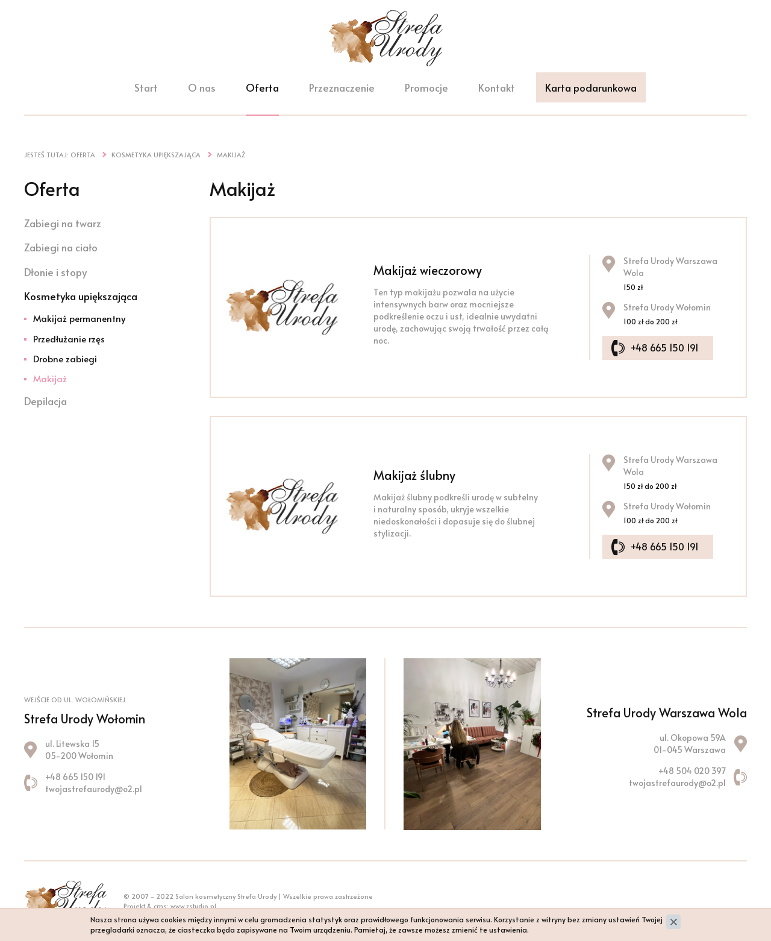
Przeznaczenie (342, 89)
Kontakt (496, 89)
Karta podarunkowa (591, 89)
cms (160, 905)
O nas (202, 89)
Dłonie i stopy (55, 272)
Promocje (426, 89)
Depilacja (45, 401)
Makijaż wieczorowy (427, 270)
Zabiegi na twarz (62, 223)
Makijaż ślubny (414, 475)
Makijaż (50, 378)
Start (146, 89)
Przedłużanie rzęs (69, 338)
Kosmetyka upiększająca (80, 296)
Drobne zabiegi (65, 358)
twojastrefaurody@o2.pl (93, 789)
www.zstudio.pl (193, 905)
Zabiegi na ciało (61, 247)
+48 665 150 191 (667, 346)
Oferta (262, 89)
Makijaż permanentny (79, 318)
